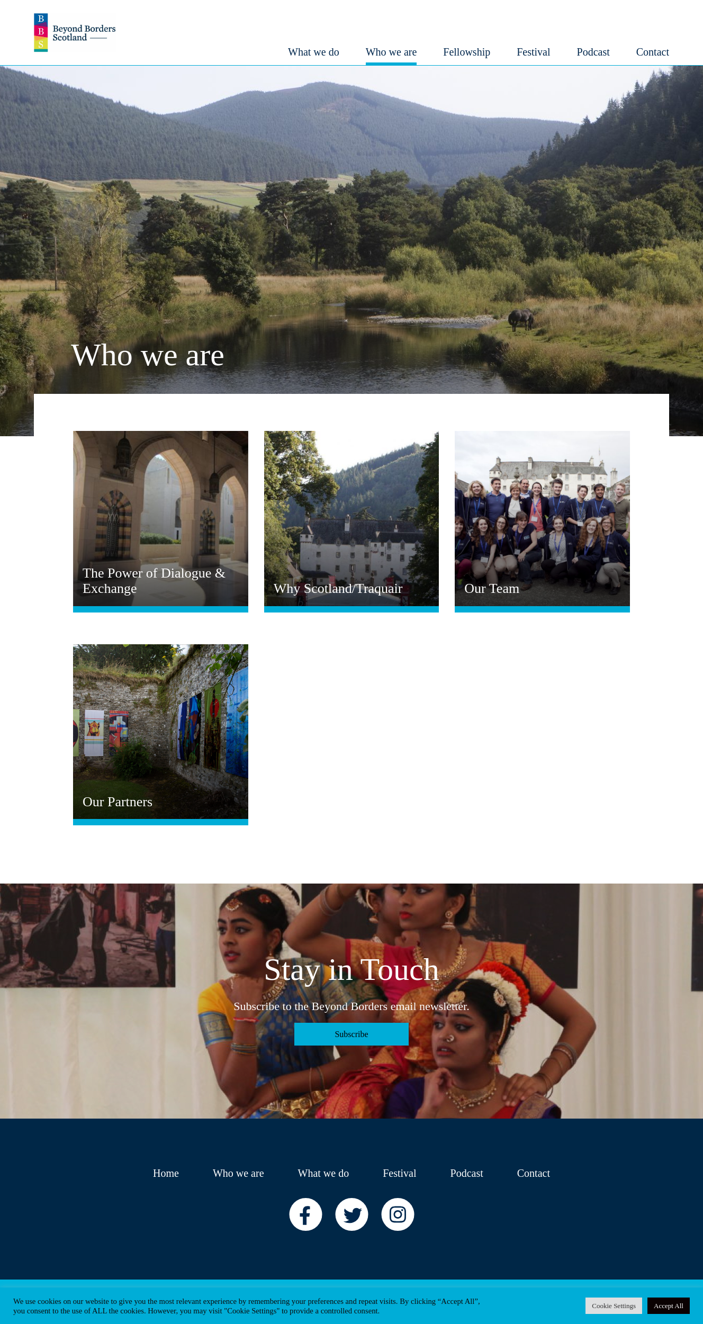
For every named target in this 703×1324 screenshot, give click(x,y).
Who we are (238, 1173)
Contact (533, 1173)
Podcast (466, 1173)
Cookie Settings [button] (614, 1306)
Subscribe (351, 1034)
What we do (323, 1173)
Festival (399, 1173)
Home (166, 1173)
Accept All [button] (668, 1306)
